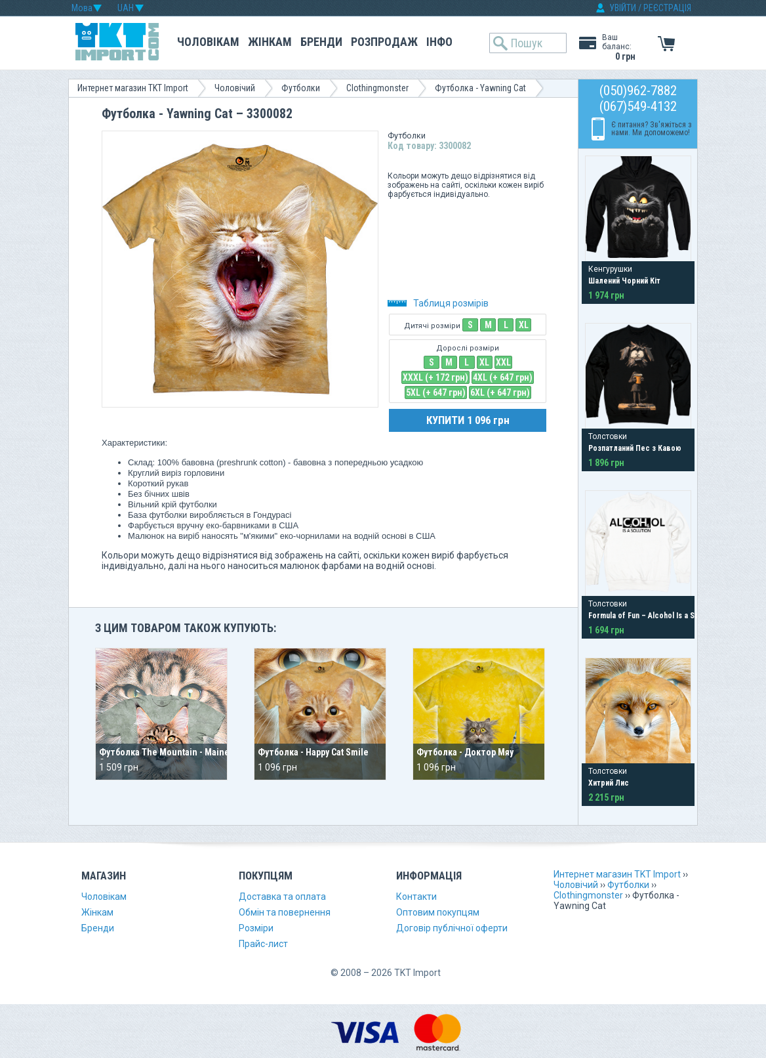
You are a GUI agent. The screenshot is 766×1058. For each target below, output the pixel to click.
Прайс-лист (263, 944)
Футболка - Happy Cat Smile (313, 752)
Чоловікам (208, 42)
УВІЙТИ (622, 8)
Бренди (321, 42)
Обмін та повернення (285, 912)
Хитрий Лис (608, 783)
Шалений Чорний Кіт (624, 281)
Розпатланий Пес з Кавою (634, 448)
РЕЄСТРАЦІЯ (667, 8)
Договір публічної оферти (452, 928)
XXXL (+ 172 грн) (435, 377)
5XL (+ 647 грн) (436, 392)
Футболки (300, 88)
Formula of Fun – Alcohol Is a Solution (653, 615)
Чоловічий (234, 88)
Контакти (416, 896)
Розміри (256, 928)
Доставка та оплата (282, 896)
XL (524, 325)
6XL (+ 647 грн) (500, 392)
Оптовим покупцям (437, 912)
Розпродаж (384, 42)
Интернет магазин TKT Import (132, 88)
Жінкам (270, 42)
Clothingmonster (377, 88)
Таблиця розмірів (438, 303)
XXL (503, 362)
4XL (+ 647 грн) (503, 377)
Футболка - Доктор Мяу (465, 752)
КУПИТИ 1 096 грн (468, 420)
